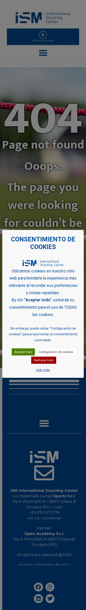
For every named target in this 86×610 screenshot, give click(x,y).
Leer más (43, 370)
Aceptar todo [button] (23, 352)
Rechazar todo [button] (43, 360)
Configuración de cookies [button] (56, 352)
